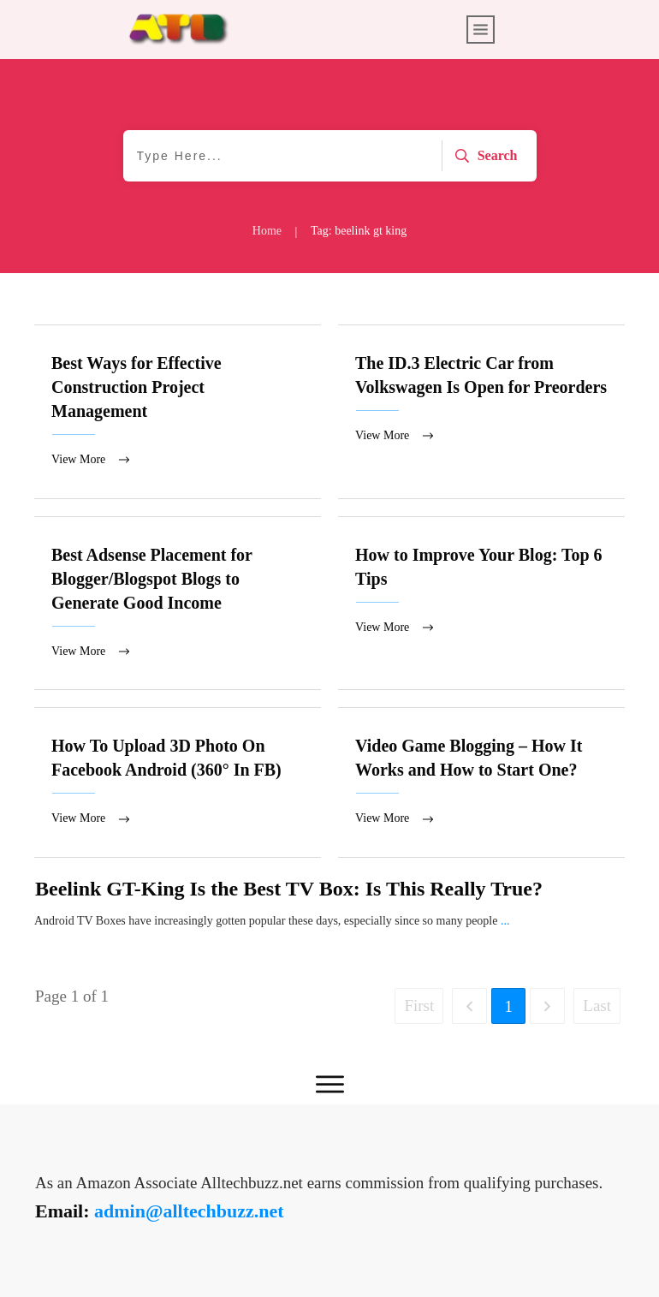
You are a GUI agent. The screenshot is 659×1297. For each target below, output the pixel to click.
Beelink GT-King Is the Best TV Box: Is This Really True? (289, 894)
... (505, 925)
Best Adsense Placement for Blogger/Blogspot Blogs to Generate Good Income (177, 606)
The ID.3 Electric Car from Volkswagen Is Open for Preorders (481, 412)
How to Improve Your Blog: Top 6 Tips (481, 606)
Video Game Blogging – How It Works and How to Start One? (481, 786)
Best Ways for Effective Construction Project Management (177, 412)
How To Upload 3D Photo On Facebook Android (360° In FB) (177, 786)
